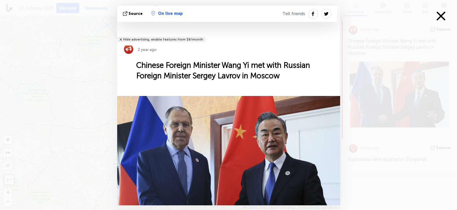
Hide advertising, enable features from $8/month (163, 39)
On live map (167, 13)
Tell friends (293, 13)
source (133, 13)
